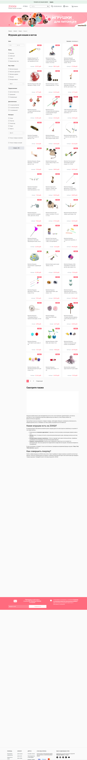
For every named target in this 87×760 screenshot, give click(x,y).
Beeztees (12, 52)
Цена (9, 40)
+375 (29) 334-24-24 (57, 5)
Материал (11, 114)
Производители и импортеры (31, 756)
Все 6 (16, 83)
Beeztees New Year (14, 60)
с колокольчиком (14, 107)
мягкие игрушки (14, 68)
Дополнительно (12, 101)
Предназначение (12, 88)
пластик (12, 120)
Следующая (39, 380)
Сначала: (69, 40)
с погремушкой (13, 109)
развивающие (13, 96)
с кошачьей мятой (14, 104)
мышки (12, 76)
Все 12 (16, 132)
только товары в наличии (16, 137)
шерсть (12, 128)
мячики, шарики (14, 73)
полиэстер (12, 123)
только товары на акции (16, 142)
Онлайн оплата (31, 753)
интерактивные (14, 79)
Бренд (9, 49)
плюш (11, 117)
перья (11, 125)
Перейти (51, 1)
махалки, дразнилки (15, 71)
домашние (12, 94)
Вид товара (11, 65)
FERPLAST (12, 55)
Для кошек (19, 753)
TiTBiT (11, 58)
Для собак (19, 758)
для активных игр (14, 91)
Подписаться (37, 606)
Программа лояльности (10, 754)
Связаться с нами (10, 758)
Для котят (19, 756)
